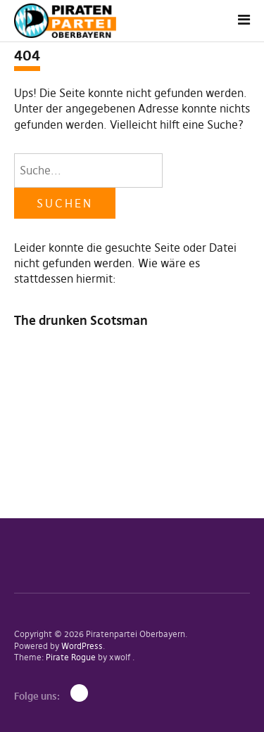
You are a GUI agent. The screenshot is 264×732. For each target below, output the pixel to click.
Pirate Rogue (71, 657)
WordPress (82, 646)
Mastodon (79, 693)
